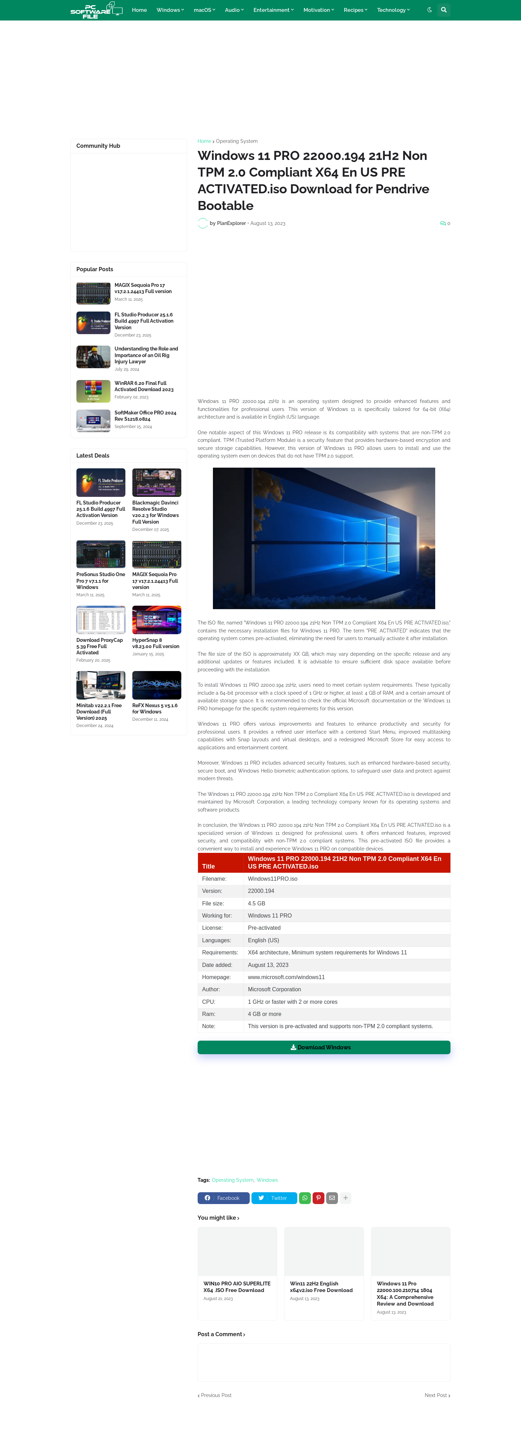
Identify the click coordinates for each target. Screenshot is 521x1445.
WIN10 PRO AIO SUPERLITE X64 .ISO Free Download (237, 1287)
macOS (202, 10)
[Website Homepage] (97, 10)
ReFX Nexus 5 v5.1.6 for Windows (155, 709)
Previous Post (216, 1395)
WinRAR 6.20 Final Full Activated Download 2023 (144, 386)
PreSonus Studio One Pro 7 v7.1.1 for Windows (100, 581)
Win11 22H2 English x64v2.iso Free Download (321, 1287)
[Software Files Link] (93, 293)
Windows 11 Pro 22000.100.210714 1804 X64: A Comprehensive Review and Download (405, 1294)
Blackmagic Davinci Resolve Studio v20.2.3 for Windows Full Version (155, 512)
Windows (168, 10)
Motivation (317, 10)
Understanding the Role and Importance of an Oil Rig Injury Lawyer (146, 355)
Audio (232, 10)
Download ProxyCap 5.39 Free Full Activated (99, 646)
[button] (429, 10)
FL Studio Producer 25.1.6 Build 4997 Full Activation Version (144, 321)
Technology (391, 10)
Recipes (353, 10)
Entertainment (272, 10)
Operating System (237, 141)
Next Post (436, 1395)
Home (139, 10)
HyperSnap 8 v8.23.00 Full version (155, 643)
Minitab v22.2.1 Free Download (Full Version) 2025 (99, 712)
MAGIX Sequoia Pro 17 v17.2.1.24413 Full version (143, 288)
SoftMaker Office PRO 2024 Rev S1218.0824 (145, 416)
